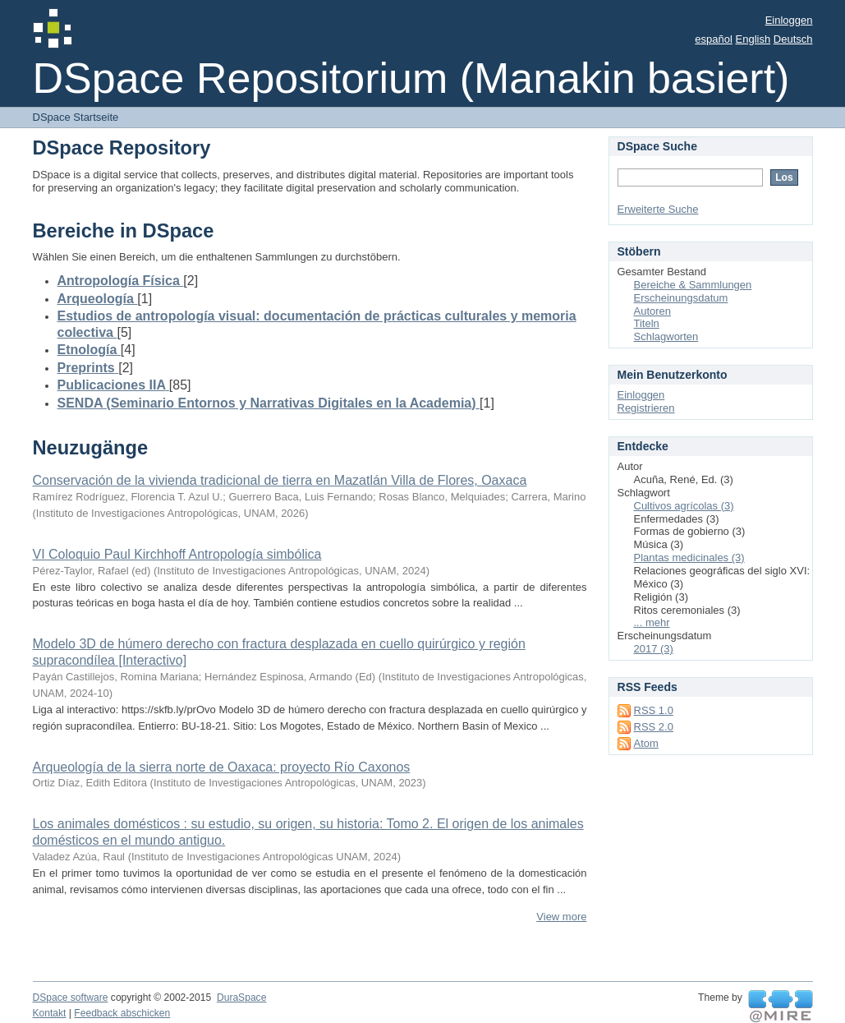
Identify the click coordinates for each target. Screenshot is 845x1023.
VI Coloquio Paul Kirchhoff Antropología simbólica (177, 554)
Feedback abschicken (122, 1013)
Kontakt (50, 1013)
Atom (646, 743)
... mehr (652, 622)
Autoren (653, 311)
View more (561, 916)
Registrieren (646, 408)
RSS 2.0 (653, 727)
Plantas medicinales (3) (689, 557)
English (753, 39)
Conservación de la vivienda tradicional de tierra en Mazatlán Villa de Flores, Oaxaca (280, 480)
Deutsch (793, 39)
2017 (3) (653, 649)
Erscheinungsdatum (681, 298)
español (713, 39)
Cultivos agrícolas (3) (684, 506)
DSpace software (70, 997)
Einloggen (789, 20)
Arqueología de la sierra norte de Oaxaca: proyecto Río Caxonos (222, 767)
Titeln (646, 323)
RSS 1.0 (653, 710)
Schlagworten (666, 336)
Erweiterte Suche (658, 209)
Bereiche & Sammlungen (693, 285)
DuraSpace (241, 997)
